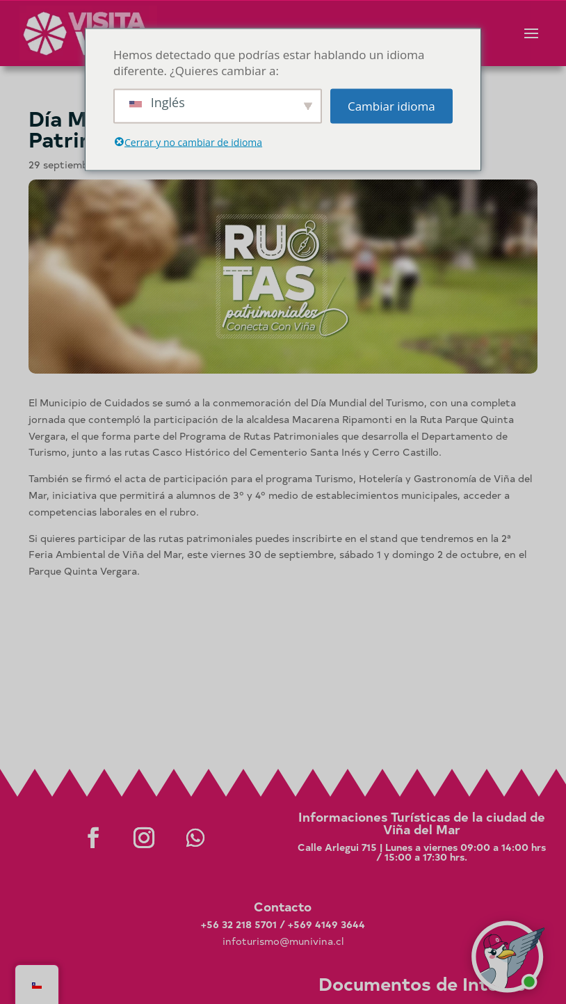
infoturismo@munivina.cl (283, 941)
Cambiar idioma (391, 106)
